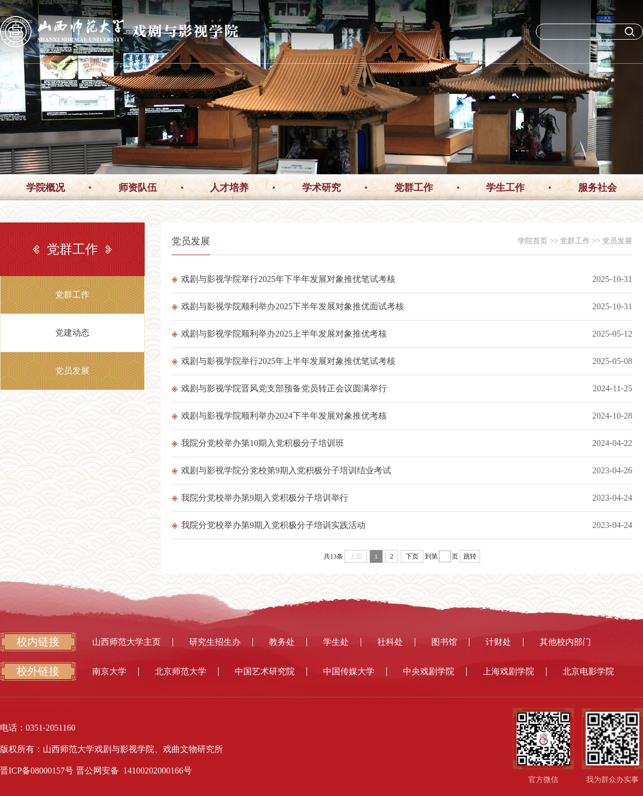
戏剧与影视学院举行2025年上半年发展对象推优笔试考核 (283, 361)
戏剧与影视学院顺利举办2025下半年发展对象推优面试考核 (287, 306)
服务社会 (597, 187)
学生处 (336, 641)
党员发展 (72, 370)
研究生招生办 (215, 641)
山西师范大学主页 (126, 641)
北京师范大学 (180, 671)
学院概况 (45, 187)
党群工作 (413, 187)
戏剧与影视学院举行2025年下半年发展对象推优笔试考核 (283, 279)
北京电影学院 (588, 671)
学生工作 (505, 187)
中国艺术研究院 (265, 671)
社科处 (390, 641)
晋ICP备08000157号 (36, 770)
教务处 (282, 641)
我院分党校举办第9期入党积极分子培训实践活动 (268, 525)
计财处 (498, 641)
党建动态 (72, 332)
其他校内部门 (565, 641)
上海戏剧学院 (508, 671)
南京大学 (109, 671)
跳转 (469, 556)
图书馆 (444, 641)
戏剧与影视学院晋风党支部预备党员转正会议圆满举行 (279, 388)
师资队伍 (137, 187)
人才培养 (229, 187)
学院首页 (533, 241)
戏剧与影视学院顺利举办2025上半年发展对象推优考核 (279, 333)
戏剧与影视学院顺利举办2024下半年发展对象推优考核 (279, 415)
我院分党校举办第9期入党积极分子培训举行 (259, 497)
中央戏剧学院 (428, 671)
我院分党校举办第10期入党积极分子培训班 (257, 443)
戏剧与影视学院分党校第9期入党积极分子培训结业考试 (281, 470)
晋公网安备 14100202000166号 (134, 770)
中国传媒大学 (349, 671)
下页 (412, 556)
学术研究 (321, 187)
